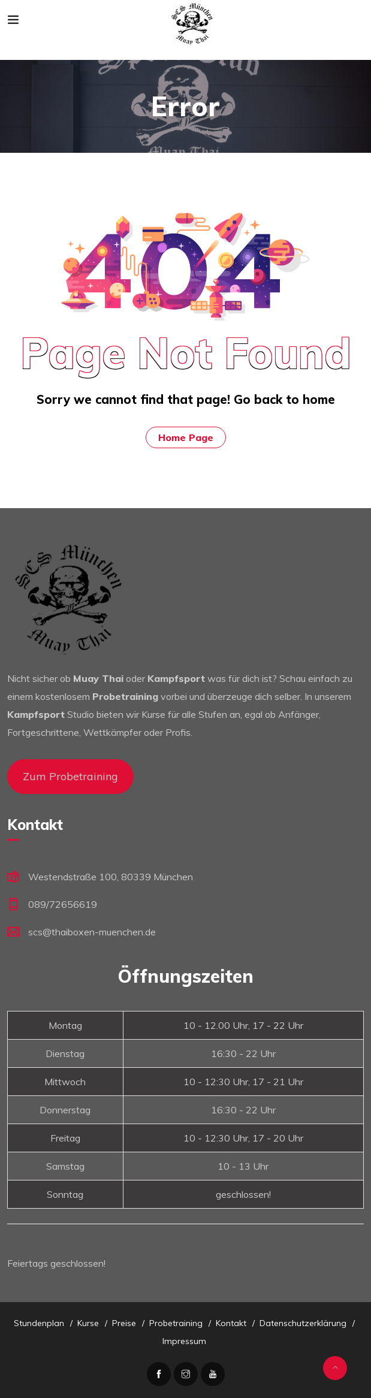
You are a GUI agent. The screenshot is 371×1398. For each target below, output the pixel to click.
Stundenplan (39, 1323)
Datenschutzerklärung (303, 1323)
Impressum (184, 1341)
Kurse (88, 1323)
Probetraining (176, 1323)
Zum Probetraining (70, 776)
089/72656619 (62, 904)
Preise (124, 1323)
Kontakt (231, 1323)
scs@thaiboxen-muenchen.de (92, 932)
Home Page (185, 437)
